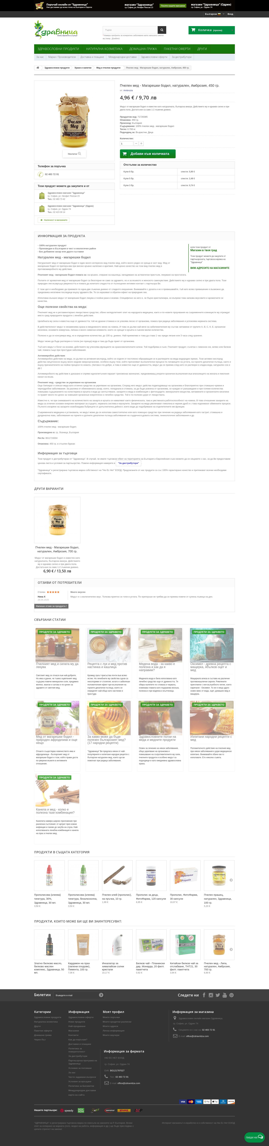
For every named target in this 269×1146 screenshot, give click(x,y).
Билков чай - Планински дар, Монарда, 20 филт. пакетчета (150, 966)
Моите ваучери (111, 1035)
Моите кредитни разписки (117, 1021)
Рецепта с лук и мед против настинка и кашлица (107, 665)
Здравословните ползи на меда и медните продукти (157, 738)
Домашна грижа (143, 49)
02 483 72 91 (52, 174)
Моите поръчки (111, 1017)
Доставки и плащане (79, 1044)
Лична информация (113, 1030)
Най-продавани (76, 1026)
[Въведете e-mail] (79, 995)
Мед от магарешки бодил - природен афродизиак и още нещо (56, 740)
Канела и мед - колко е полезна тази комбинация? (55, 811)
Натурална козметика (104, 49)
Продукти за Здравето (54, 632)
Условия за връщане (79, 1081)
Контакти (73, 1035)
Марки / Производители (62, 57)
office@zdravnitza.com (197, 1036)
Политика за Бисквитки (81, 1086)
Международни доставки (123, 57)
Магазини (73, 1030)
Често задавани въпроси (82, 1077)
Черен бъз (40, 1039)
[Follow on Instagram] (211, 995)
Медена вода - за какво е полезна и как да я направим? (157, 667)
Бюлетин (42, 995)
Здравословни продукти (58, 49)
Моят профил (113, 1012)
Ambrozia (128, 90)
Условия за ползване (80, 1068)
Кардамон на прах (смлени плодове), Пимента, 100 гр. (79, 966)
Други (202, 49)
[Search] (162, 30)
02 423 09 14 (59, 212)
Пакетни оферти (177, 49)
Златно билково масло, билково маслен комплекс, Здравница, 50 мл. (49, 968)
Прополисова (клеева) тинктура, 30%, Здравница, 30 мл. (47, 898)
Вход (230, 14)
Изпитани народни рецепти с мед (211, 738)
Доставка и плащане (92, 57)
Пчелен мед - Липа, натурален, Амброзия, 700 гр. (217, 966)
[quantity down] (141, 143)
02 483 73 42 (59, 199)
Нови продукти (76, 1021)
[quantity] (126, 143)
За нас (40, 57)
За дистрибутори (181, 57)
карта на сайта (76, 1095)
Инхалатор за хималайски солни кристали (113, 966)
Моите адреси (110, 1026)
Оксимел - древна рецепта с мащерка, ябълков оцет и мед (210, 667)
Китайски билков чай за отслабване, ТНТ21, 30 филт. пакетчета (184, 966)
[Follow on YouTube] (225, 995)
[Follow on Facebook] (204, 995)
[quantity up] (136, 143)
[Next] (231, 880)
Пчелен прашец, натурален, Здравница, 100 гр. (218, 898)
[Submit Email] (101, 995)
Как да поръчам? (77, 1039)
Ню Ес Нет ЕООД (226, 1123)
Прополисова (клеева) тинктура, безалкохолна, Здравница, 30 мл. (82, 898)
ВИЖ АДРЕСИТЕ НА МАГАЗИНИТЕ (209, 268)
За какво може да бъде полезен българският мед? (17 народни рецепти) (106, 740)
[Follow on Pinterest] (231, 995)
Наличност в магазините (53, 220)
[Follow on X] (217, 995)
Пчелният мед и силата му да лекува (57, 665)
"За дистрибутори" (128, 463)
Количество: (127, 138)
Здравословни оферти (154, 57)
